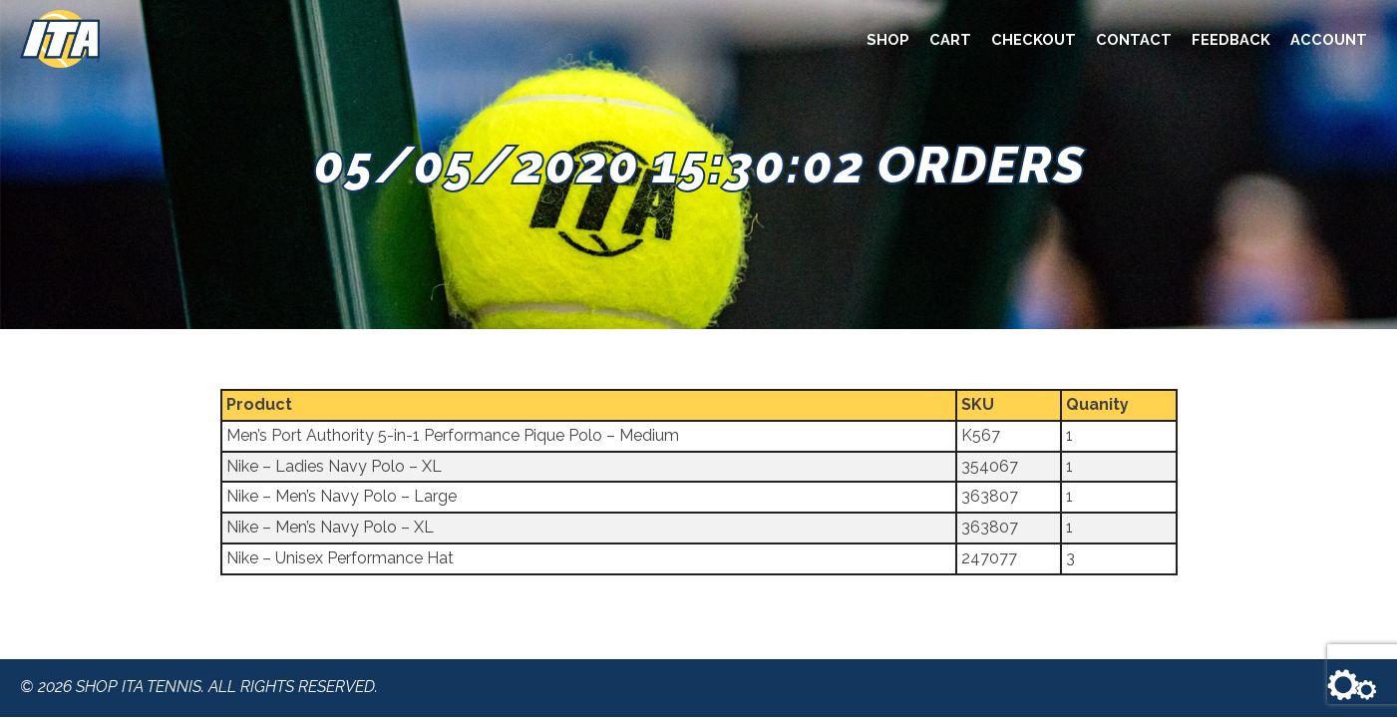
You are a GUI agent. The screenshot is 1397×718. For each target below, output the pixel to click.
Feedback (1231, 39)
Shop (888, 39)
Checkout (1033, 39)
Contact (1134, 39)
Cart (950, 39)
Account (1328, 39)
